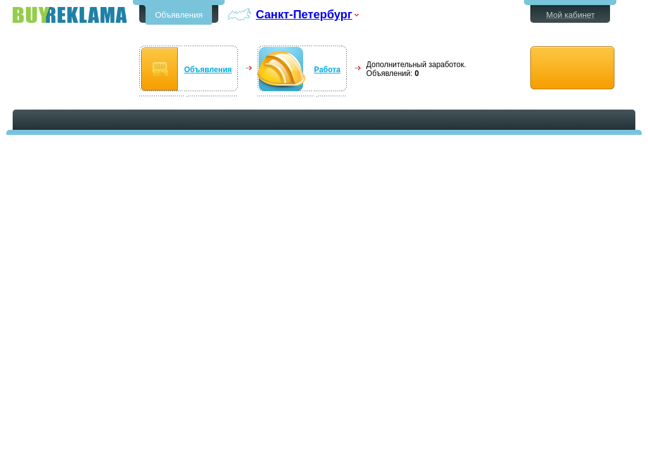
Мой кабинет (570, 15)
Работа (327, 69)
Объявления (178, 15)
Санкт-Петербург (304, 14)
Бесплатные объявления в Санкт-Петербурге (70, 15)
